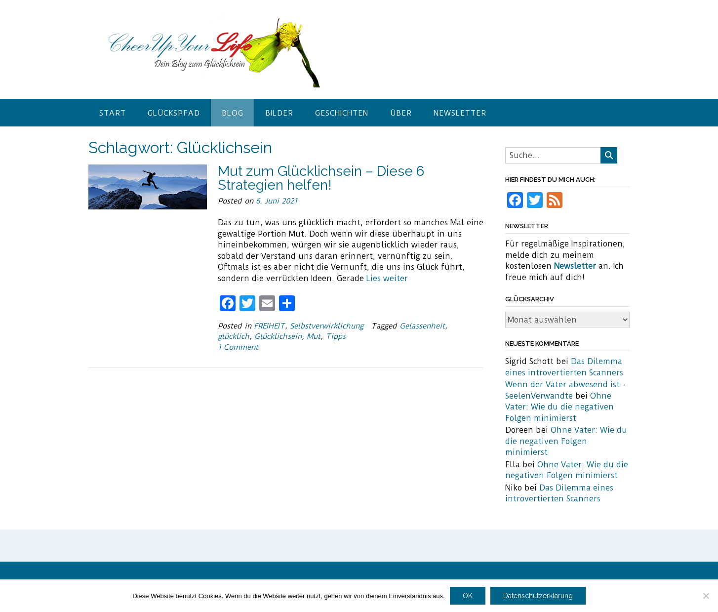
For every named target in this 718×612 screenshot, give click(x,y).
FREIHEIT (269, 326)
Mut (313, 336)
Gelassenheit (422, 326)
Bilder (279, 113)
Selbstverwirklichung (326, 326)
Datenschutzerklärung (538, 596)
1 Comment (238, 347)
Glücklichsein (278, 336)
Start (112, 113)
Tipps (335, 336)
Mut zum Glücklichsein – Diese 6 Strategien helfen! (321, 178)
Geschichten (341, 113)
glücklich (233, 336)
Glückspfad (174, 113)
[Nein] (706, 596)
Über (401, 113)
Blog (232, 113)
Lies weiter (387, 278)
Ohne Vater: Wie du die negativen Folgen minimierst (559, 407)
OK (468, 596)
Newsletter (460, 113)
